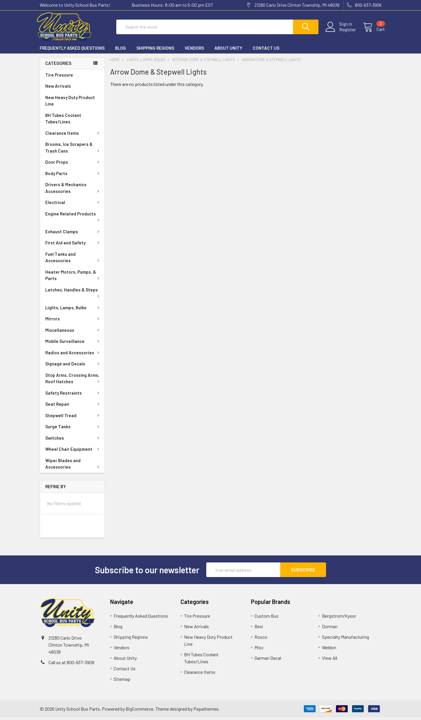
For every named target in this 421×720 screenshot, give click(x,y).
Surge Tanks (73, 429)
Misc (259, 650)
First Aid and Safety (73, 245)
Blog (120, 50)
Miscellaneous (73, 332)
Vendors (194, 50)
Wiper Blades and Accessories (73, 466)
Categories (58, 65)
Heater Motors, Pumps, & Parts (73, 278)
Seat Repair (73, 406)
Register (344, 31)
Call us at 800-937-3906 (71, 665)
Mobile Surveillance (73, 343)
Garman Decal (267, 660)
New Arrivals (58, 88)
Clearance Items (73, 135)
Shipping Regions (155, 50)
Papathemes (206, 711)
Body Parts (73, 176)
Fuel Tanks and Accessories (73, 260)
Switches (73, 440)
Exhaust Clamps (73, 234)
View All (329, 660)
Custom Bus (266, 618)
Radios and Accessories (73, 355)
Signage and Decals (73, 366)
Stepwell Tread (73, 418)
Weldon (329, 650)
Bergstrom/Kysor (339, 618)
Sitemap (122, 681)
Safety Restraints (73, 395)
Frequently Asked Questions (72, 50)
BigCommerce (139, 711)
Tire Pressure (59, 77)
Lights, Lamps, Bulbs (73, 310)
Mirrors (73, 321)
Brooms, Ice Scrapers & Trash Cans (73, 150)
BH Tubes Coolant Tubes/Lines (63, 121)
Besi (258, 629)
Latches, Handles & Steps (73, 295)
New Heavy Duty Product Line (70, 103)
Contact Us (266, 50)
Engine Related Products (73, 219)
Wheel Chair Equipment (73, 451)
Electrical (73, 205)
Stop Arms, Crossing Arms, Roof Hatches (73, 381)
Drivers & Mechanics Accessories (73, 190)
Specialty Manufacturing (345, 639)
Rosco (260, 639)
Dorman (329, 629)
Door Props (73, 164)
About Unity (228, 50)
